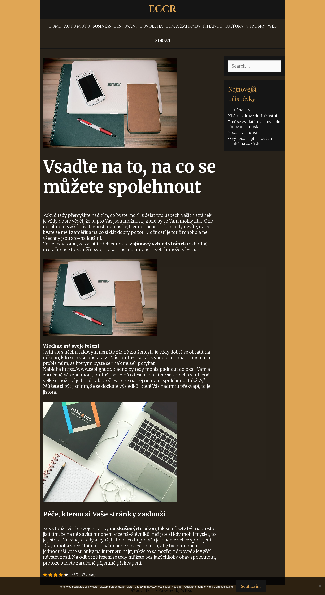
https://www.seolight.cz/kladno (94, 369)
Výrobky (255, 26)
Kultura (233, 26)
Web (272, 26)
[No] (320, 586)
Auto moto (77, 26)
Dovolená (151, 26)
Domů (54, 26)
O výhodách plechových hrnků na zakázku (250, 141)
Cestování (125, 26)
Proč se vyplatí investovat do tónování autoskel (254, 124)
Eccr (162, 9)
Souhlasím (251, 586)
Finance (212, 26)
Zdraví (162, 41)
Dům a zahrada (183, 26)
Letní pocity (239, 109)
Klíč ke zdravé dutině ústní (252, 115)
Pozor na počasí (242, 132)
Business (101, 26)
